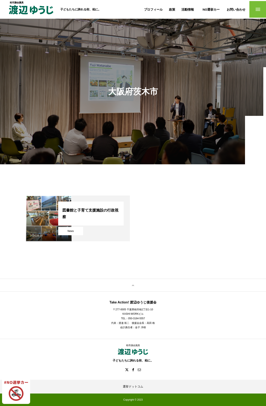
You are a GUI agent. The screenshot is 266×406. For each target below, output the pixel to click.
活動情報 (187, 9)
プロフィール (153, 9)
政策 (172, 9)
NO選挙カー (211, 9)
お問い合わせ (236, 9)
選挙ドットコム (133, 386)
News (71, 231)
